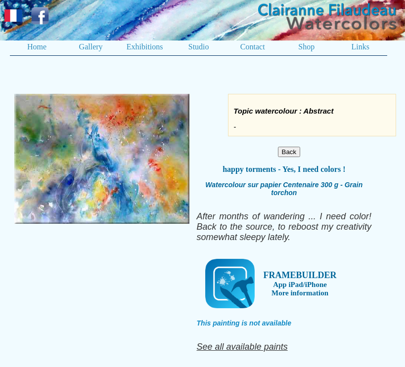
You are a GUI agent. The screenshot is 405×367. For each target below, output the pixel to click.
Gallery (91, 46)
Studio (198, 46)
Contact (252, 46)
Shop (306, 46)
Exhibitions (145, 46)
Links (360, 46)
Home (36, 46)
